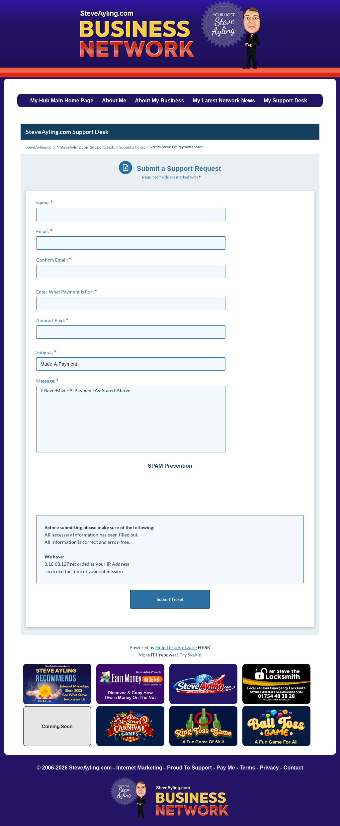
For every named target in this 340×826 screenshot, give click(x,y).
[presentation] (170, 493)
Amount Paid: (50, 320)
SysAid (195, 654)
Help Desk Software (176, 647)
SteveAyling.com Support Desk (67, 131)
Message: (45, 381)
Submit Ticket (170, 599)
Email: (42, 231)
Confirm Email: (52, 260)
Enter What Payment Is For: (65, 292)
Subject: (44, 352)
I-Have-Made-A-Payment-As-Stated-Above (130, 419)
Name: (43, 202)
